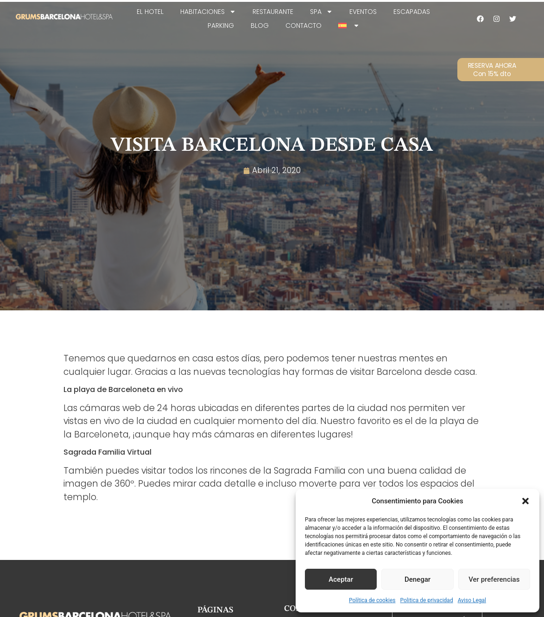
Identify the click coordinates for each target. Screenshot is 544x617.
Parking (221, 25)
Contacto (303, 25)
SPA (321, 12)
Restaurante (273, 11)
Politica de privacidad (426, 600)
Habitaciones (208, 12)
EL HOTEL (150, 11)
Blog (260, 25)
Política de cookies (372, 600)
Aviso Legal (472, 600)
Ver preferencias (493, 579)
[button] (525, 501)
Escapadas (411, 11)
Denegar (417, 579)
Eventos (363, 11)
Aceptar (341, 579)
